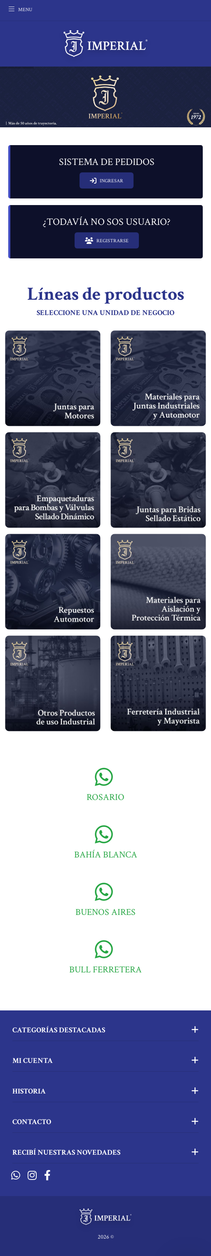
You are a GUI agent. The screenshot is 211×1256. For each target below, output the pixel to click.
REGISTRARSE (107, 240)
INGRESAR (106, 180)
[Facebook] (47, 1176)
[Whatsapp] (15, 1176)
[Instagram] (32, 1176)
